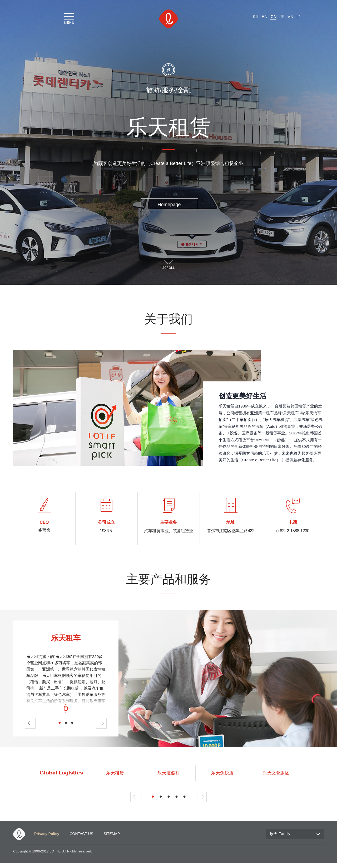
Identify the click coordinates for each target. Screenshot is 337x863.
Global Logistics (61, 773)
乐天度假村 (168, 773)
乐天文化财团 (276, 773)
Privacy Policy (46, 834)
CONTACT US (81, 834)
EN (264, 16)
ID (298, 16)
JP (282, 16)
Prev (30, 723)
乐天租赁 (115, 773)
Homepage (169, 204)
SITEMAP (112, 834)
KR (256, 16)
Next (101, 723)
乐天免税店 (222, 773)
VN (290, 16)
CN (273, 16)
